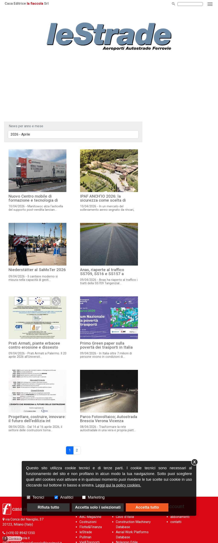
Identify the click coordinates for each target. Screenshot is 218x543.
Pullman (85, 537)
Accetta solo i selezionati (97, 507)
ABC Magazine (90, 517)
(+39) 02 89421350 (20, 533)
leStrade (85, 532)
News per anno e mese (26, 126)
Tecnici (38, 497)
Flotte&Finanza (90, 527)
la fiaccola (35, 3)
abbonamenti (179, 517)
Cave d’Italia (125, 517)
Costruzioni (87, 522)
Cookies (12, 538)
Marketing (96, 497)
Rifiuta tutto (48, 507)
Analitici (66, 497)
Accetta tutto (147, 507)
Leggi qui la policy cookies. (118, 485)
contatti (175, 522)
